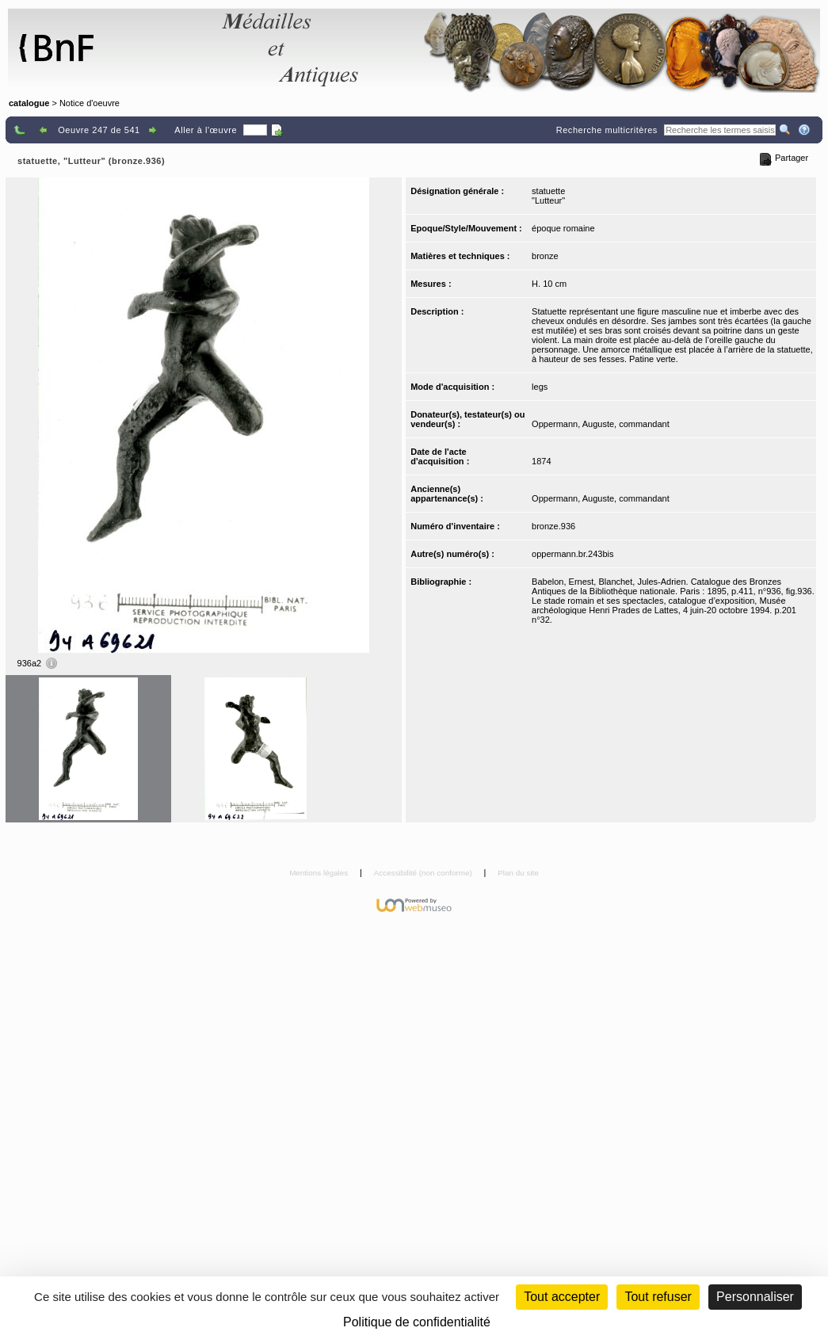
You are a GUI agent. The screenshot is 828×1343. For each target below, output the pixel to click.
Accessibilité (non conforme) (424, 872)
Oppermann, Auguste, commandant (601, 424)
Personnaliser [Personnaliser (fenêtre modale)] (755, 1296)
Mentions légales (319, 872)
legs (540, 386)
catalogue (29, 103)
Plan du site (518, 872)
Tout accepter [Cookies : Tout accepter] (562, 1296)
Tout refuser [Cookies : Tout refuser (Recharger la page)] (657, 1296)
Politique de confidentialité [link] (416, 1322)
